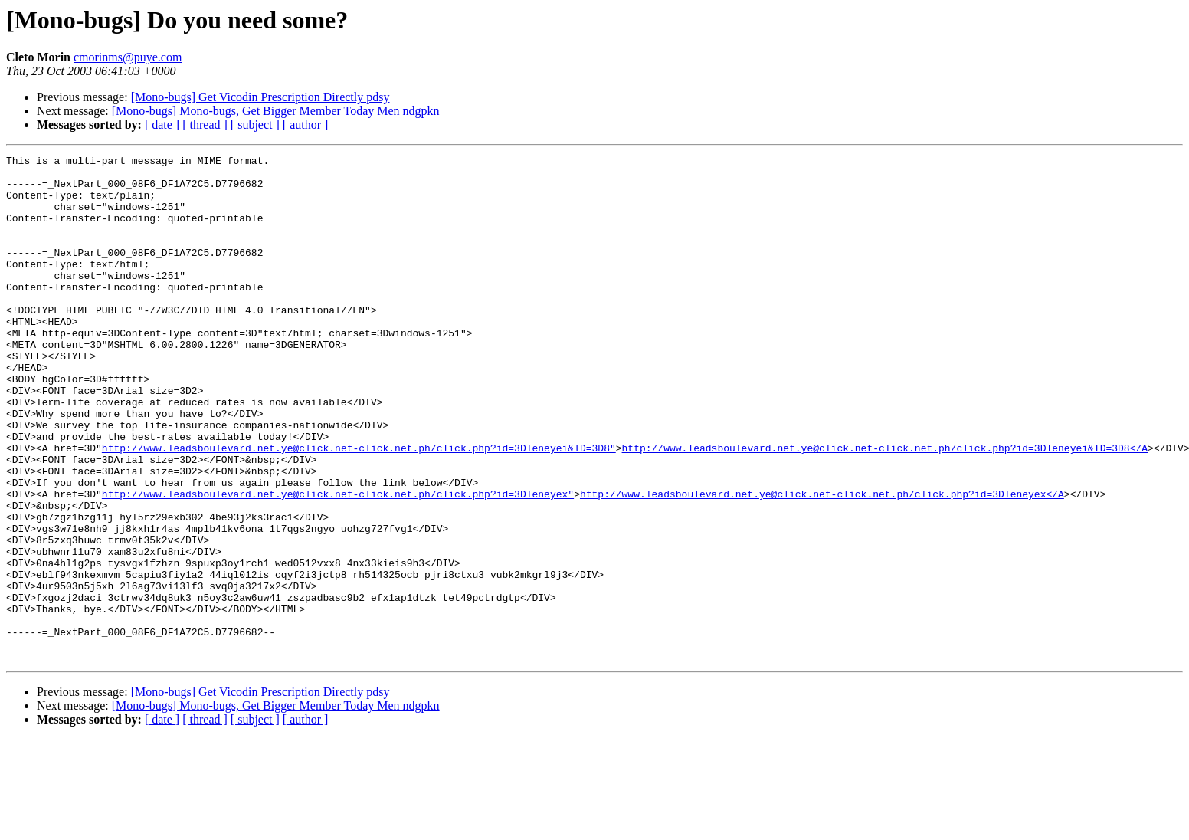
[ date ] (162, 124)
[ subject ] (255, 124)
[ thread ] (205, 124)
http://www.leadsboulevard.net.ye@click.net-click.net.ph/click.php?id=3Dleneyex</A (822, 562)
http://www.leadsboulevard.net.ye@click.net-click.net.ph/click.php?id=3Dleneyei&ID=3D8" (359, 507)
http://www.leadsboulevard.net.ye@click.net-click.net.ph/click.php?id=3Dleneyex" (338, 562)
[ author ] (306, 124)
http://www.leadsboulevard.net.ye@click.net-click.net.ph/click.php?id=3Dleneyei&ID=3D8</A (884, 507)
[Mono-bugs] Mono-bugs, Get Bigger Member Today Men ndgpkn (276, 110)
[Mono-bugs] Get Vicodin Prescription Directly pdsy (260, 96)
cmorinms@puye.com (128, 57)
